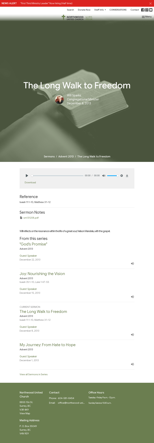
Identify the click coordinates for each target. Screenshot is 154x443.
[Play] (26, 175)
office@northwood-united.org (71, 402)
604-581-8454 (66, 398)
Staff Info (100, 9)
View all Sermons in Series (34, 374)
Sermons (49, 156)
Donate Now (84, 9)
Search (70, 9)
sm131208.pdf (29, 217)
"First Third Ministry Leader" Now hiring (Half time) (46, 3)
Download (30, 182)
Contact (135, 9)
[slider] (57, 175)
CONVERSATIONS (118, 9)
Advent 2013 (66, 156)
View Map (25, 413)
